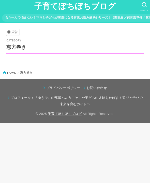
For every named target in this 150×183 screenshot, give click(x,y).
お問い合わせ (96, 88)
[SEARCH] (144, 6)
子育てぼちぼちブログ (75, 6)
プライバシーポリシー (63, 88)
